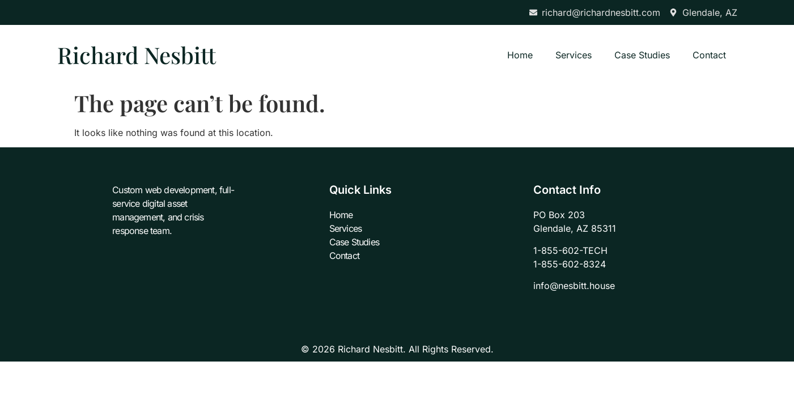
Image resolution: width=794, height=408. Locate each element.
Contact (709, 55)
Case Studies (642, 55)
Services (573, 55)
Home (520, 55)
